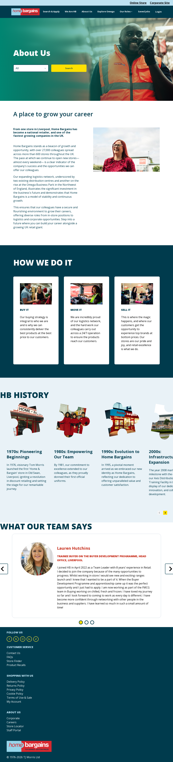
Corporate (13, 718)
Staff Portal (14, 730)
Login (158, 11)
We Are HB (70, 11)
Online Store (138, 3)
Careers (11, 722)
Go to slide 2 (92, 622)
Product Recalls (16, 665)
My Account (14, 701)
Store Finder (14, 661)
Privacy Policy (15, 689)
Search (69, 68)
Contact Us (13, 653)
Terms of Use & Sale (19, 697)
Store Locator (15, 726)
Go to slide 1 (86, 622)
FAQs (10, 657)
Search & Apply (51, 11)
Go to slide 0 (81, 622)
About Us (87, 11)
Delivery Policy (16, 681)
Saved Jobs (144, 11)
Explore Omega (105, 11)
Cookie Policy (15, 693)
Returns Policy (15, 685)
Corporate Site (160, 3)
